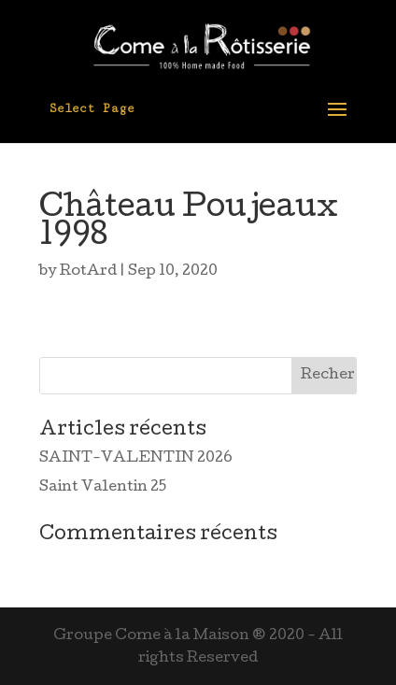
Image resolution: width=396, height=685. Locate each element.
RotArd (88, 271)
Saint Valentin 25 (102, 487)
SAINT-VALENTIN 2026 (136, 458)
